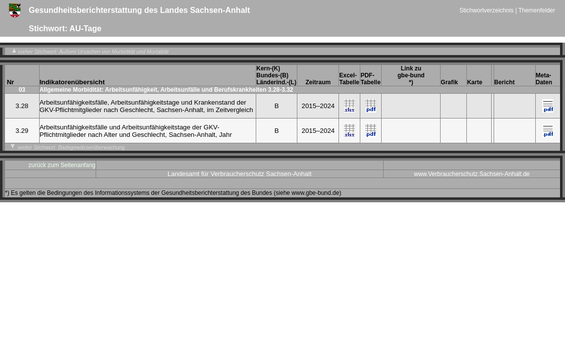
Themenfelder (536, 10)
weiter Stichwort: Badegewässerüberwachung (67, 147)
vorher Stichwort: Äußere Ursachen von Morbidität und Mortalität (89, 52)
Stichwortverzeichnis (487, 10)
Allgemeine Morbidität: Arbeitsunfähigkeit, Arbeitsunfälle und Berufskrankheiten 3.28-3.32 (166, 89)
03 (22, 89)
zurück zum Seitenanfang (61, 165)
